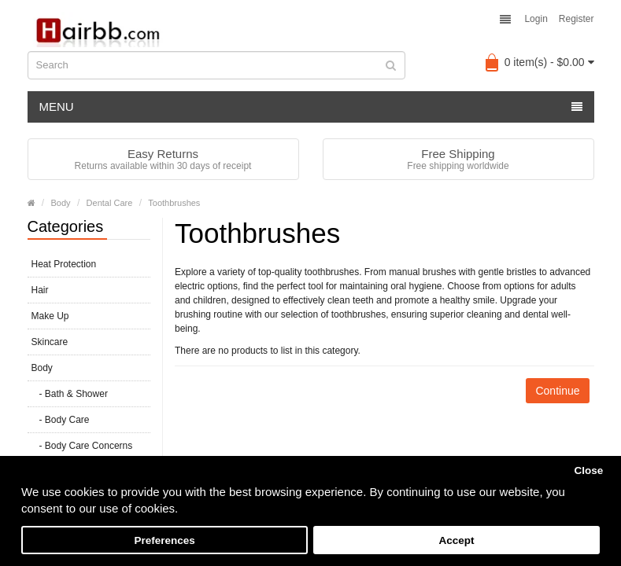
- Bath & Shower (69, 393)
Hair (40, 290)
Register (576, 18)
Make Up (50, 316)
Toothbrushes (174, 203)
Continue (557, 390)
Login (535, 18)
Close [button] (588, 470)
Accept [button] (456, 540)
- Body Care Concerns (82, 445)
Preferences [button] (164, 540)
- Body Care (60, 419)
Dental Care (110, 203)
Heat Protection (64, 264)
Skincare (49, 341)
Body (61, 203)
